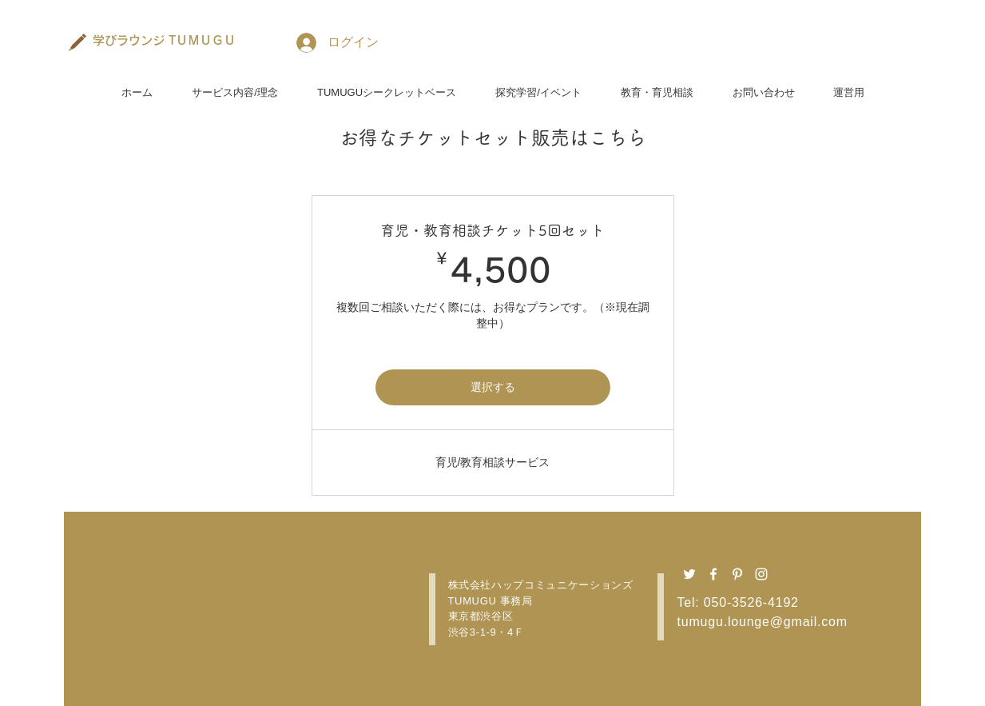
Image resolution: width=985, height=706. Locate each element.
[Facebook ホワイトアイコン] (713, 574)
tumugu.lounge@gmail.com (762, 621)
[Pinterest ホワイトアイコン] (737, 574)
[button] (235, 86)
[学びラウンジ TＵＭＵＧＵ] (164, 40)
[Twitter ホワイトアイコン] (689, 574)
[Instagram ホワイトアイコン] (761, 574)
